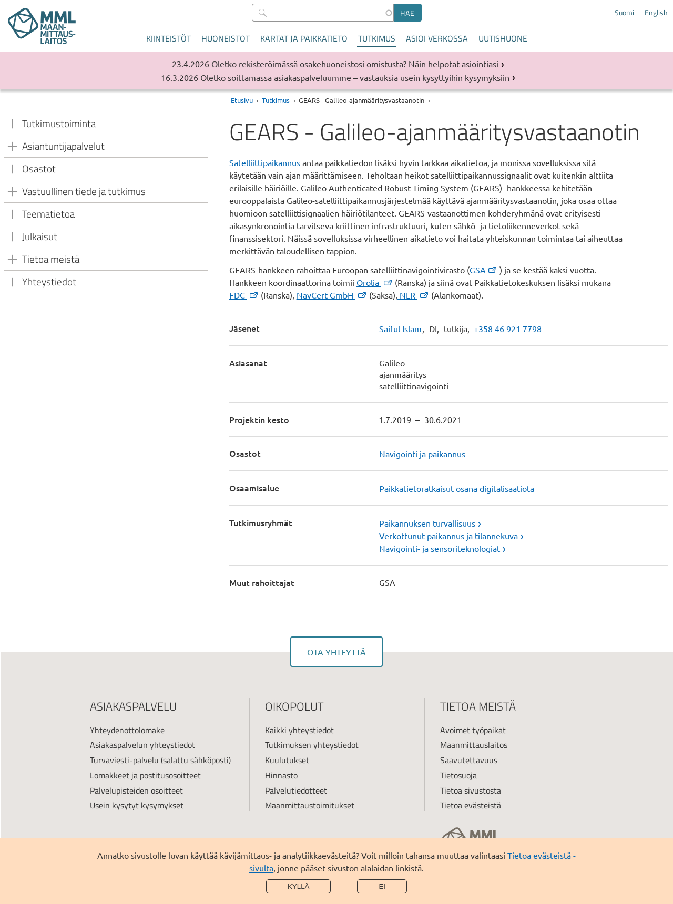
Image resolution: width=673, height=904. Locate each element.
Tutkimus (376, 38)
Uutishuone (502, 38)
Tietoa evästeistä (470, 805)
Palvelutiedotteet (296, 790)
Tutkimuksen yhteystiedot (312, 744)
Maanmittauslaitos (473, 744)
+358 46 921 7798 (508, 328)
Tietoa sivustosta (470, 790)
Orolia (374, 282)
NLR (413, 295)
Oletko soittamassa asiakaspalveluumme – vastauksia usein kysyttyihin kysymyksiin (354, 77)
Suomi (624, 12)
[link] (523, 523)
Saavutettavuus (468, 760)
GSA (484, 269)
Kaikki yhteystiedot (299, 730)
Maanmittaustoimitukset (309, 805)
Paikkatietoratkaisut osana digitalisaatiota (456, 488)
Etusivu (242, 100)
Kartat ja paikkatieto (304, 38)
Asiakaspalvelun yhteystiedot (142, 744)
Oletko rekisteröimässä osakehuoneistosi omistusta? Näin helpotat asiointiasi (354, 63)
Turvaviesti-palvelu (124, 760)
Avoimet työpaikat (473, 730)
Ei (382, 886)
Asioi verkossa (437, 38)
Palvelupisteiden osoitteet (136, 790)
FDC (244, 295)
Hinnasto (281, 775)
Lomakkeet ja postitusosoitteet (145, 775)
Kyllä (299, 886)
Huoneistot (225, 38)
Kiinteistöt (168, 38)
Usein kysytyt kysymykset (136, 805)
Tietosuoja (458, 775)
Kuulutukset (287, 760)
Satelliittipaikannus (265, 162)
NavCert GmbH (332, 295)
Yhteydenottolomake (127, 730)
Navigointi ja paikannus (422, 453)
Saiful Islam (400, 328)
